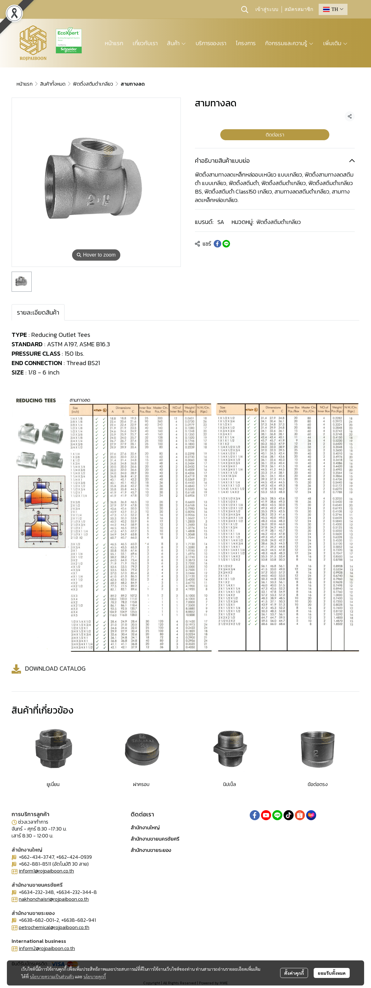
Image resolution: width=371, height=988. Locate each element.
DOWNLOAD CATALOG (55, 668)
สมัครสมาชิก (299, 9)
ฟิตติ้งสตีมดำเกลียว (93, 84)
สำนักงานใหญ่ (145, 827)
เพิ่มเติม (335, 43)
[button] (244, 9)
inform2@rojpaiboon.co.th (47, 948)
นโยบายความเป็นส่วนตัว (52, 976)
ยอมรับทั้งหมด (332, 973)
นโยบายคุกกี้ (94, 976)
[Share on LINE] (226, 243)
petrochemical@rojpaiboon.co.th (54, 927)
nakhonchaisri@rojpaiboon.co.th (54, 899)
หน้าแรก (25, 84)
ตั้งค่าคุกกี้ (294, 973)
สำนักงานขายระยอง (151, 850)
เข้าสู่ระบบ (266, 9)
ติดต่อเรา (275, 134)
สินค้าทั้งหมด (52, 84)
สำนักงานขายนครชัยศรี (155, 838)
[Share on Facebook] (217, 243)
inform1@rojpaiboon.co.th (46, 870)
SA (220, 222)
